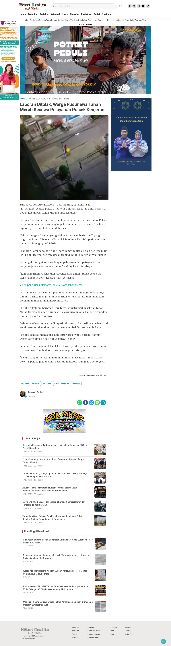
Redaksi (47, 14)
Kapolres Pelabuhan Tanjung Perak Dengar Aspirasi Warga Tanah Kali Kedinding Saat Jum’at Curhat (65, 20)
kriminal (36, 383)
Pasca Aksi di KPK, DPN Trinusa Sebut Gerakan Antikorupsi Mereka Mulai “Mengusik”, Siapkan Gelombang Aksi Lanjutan (55, 588)
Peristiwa (93, 14)
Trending (34, 14)
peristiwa (47, 383)
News (70, 14)
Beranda (128, 627)
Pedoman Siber (93, 637)
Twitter (74, 634)
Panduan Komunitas (95, 634)
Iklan (112, 631)
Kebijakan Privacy (94, 631)
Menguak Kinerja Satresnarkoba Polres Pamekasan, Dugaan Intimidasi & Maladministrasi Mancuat (58, 603)
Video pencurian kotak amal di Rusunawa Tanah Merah (51, 285)
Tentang (91, 627)
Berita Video (129, 634)
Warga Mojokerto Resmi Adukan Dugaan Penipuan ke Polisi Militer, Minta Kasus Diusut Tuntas (55, 572)
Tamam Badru (35, 392)
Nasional (115, 14)
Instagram (75, 631)
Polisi (104, 14)
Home (23, 14)
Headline (25, 383)
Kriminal (59, 14)
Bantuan (113, 627)
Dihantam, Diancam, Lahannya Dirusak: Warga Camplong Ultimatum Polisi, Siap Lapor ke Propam (56, 557)
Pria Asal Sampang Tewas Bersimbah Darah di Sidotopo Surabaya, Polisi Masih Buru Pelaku (58, 541)
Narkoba (80, 14)
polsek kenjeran (61, 383)
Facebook (75, 627)
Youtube (75, 637)
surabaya (76, 383)
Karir (112, 634)
